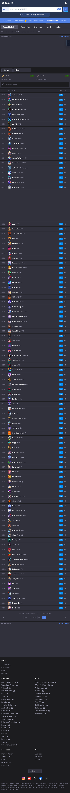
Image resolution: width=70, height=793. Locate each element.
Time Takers (6, 719)
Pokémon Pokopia (8, 714)
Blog (3, 670)
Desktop (4, 728)
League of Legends (8, 682)
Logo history (6, 673)
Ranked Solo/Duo (10, 27)
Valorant (4, 688)
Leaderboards (52, 21)
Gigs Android (39, 699)
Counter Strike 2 (7, 705)
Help (3, 760)
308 (34, 617)
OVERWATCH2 (6, 691)
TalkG (3, 736)
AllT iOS (38, 691)
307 (30, 617)
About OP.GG (6, 665)
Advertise (38, 757)
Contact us (5, 765)
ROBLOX (4, 711)
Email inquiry (6, 762)
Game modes (20, 21)
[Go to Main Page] (6, 3)
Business (38, 754)
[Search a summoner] (58, 9)
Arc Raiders (5, 708)
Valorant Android (41, 694)
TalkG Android (40, 705)
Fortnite (4, 702)
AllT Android (39, 688)
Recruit (37, 760)
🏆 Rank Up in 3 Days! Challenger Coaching (36, 15)
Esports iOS (39, 714)
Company (5, 668)
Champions (6, 21)
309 (39, 617)
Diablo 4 (4, 725)
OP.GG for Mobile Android (44, 682)
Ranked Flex (25, 27)
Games (4, 731)
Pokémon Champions (9, 722)
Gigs (3, 742)
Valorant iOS (39, 696)
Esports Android (41, 711)
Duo (2, 733)
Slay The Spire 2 (7, 716)
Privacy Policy (7, 754)
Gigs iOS (38, 702)
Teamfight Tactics (8, 685)
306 (25, 617)
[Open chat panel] (68, 43)
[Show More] (13, 2)
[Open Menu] (65, 2)
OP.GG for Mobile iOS (42, 685)
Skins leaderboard (36, 21)
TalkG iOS (38, 708)
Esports (4, 739)
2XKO (3, 696)
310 (44, 617)
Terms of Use (6, 757)
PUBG (3, 694)
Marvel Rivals (6, 699)
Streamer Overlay (8, 745)
